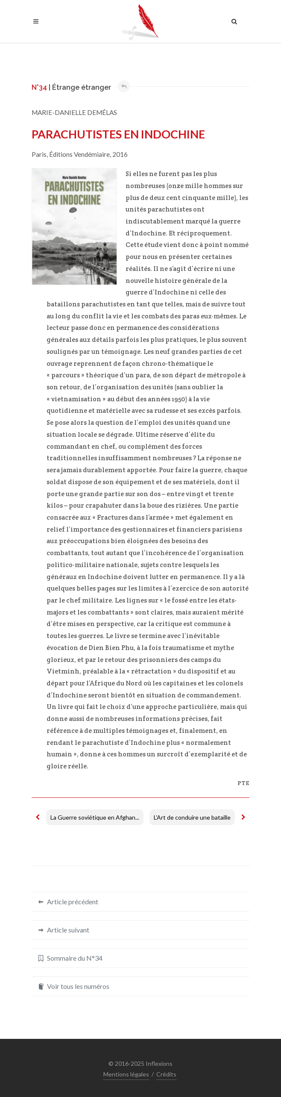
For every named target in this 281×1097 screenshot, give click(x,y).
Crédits (166, 1074)
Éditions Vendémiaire (79, 154)
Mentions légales (126, 1074)
